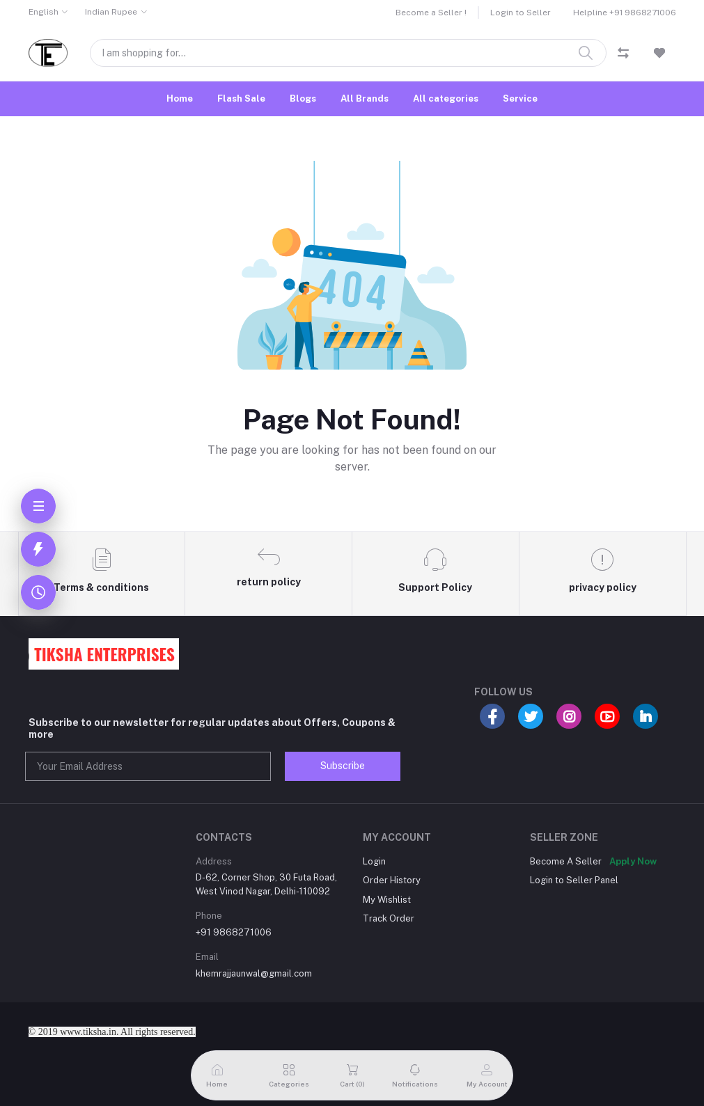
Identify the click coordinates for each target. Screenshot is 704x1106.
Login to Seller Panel (574, 880)
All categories (445, 98)
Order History (392, 880)
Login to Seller (520, 12)
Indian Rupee (111, 12)
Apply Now (633, 861)
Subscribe (342, 765)
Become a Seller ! (431, 12)
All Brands (365, 98)
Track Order (388, 918)
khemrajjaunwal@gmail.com (254, 973)
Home (179, 98)
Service (520, 98)
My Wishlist (387, 899)
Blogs (303, 98)
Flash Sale (241, 98)
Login (374, 861)
